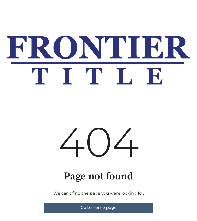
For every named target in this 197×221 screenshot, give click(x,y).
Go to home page (99, 207)
